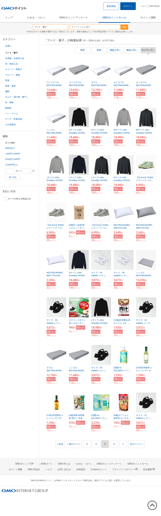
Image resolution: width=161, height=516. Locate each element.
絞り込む (13, 177)
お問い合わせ (64, 469)
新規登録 (111, 6)
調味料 (8, 108)
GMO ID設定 (154, 6)
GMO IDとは (64, 463)
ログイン (128, 6)
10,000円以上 (11, 164)
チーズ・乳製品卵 (13, 119)
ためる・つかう (36, 17)
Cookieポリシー (99, 469)
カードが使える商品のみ (17, 198)
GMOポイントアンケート (73, 17)
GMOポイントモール (114, 17)
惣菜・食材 (10, 86)
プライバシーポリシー (125, 469)
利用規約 (80, 469)
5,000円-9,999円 (12, 159)
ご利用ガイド (46, 463)
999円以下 (10, 148)
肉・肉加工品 (11, 64)
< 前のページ (73, 444)
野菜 (7, 80)
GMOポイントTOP (24, 463)
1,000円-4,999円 (12, 153)
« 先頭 (60, 444)
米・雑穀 (9, 102)
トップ (9, 17)
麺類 (7, 91)
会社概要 (149, 469)
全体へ (8, 46)
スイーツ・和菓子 (13, 69)
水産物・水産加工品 (14, 58)
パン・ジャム (11, 113)
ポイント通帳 (148, 17)
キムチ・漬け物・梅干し (16, 97)
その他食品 (10, 124)
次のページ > (136, 444)
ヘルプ (143, 6)
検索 (124, 27)
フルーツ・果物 (12, 75)
